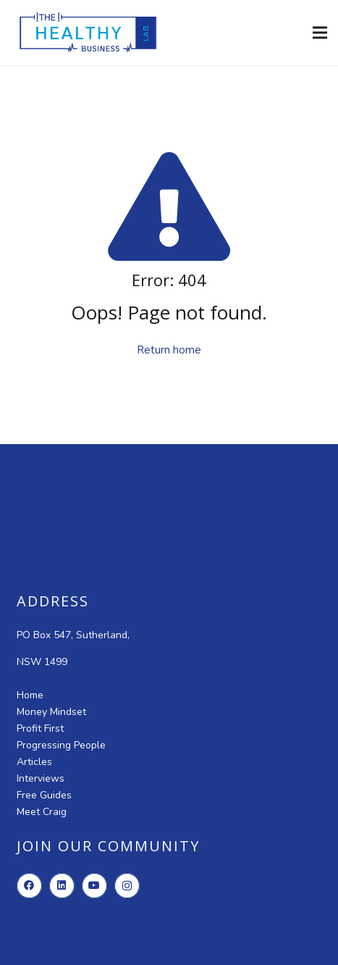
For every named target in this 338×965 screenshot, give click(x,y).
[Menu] (320, 32)
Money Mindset (51, 712)
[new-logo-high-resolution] (88, 33)
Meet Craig (42, 812)
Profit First (40, 728)
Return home (169, 350)
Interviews (40, 778)
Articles (34, 762)
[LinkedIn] (62, 885)
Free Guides (44, 795)
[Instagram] (127, 885)
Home (30, 695)
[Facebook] (29, 885)
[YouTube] (94, 885)
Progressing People (61, 745)
